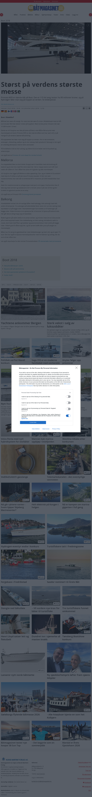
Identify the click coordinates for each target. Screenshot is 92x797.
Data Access (45, 429)
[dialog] (46, 398)
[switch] (68, 396)
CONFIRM (33, 422)
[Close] (77, 368)
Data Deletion (36, 429)
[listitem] (46, 393)
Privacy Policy (56, 429)
